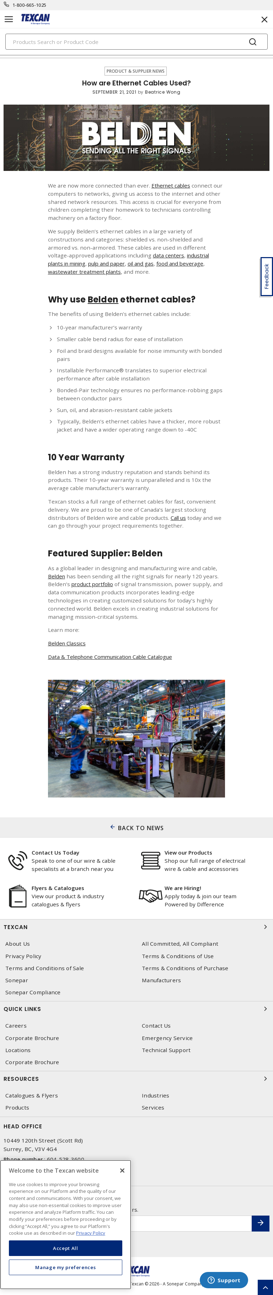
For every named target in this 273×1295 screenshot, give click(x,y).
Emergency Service (167, 1038)
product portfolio (93, 584)
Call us (179, 517)
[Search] (136, 42)
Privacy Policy (23, 956)
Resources (136, 1079)
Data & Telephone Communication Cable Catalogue (114, 656)
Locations (18, 1050)
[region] (65, 1224)
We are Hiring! (183, 887)
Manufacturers (161, 980)
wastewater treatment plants (86, 271)
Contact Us (156, 1025)
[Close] (122, 1170)
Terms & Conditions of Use (178, 956)
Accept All (65, 1248)
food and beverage (190, 263)
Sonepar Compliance (33, 992)
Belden (57, 576)
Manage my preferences (65, 1267)
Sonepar (16, 980)
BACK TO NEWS (141, 828)
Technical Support (166, 1050)
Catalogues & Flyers (31, 1095)
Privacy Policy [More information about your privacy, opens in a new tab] (90, 1233)
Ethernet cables (172, 185)
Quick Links (136, 1009)
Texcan (136, 927)
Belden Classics (68, 643)
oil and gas (149, 263)
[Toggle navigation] (9, 19)
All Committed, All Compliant (180, 943)
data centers (169, 255)
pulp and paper (113, 263)
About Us (17, 943)
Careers (16, 1025)
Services (153, 1107)
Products (17, 1107)
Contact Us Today (55, 852)
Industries (156, 1095)
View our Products (188, 852)
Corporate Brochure (32, 1038)
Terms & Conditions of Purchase (185, 968)
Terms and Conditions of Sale (44, 968)
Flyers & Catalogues (58, 887)
